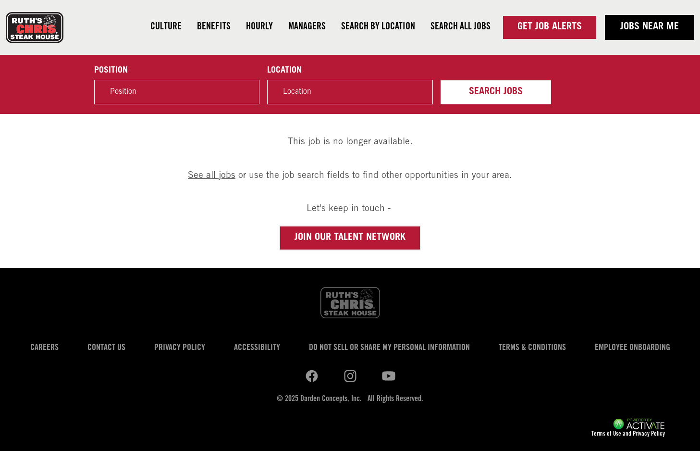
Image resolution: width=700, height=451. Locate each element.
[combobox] (350, 92)
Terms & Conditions (532, 348)
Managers (307, 27)
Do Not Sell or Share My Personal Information (389, 348)
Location (284, 70)
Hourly (259, 27)
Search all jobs (460, 27)
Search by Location (378, 27)
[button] (420, 92)
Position (111, 70)
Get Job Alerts (549, 27)
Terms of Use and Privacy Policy (628, 434)
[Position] (177, 92)
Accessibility (257, 348)
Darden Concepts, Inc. (331, 399)
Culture (166, 27)
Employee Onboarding (632, 348)
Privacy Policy (179, 348)
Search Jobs (496, 92)
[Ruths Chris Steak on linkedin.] (311, 376)
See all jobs (211, 175)
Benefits (214, 27)
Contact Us (106, 348)
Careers (44, 348)
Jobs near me (649, 27)
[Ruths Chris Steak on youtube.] (350, 376)
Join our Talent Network (350, 238)
